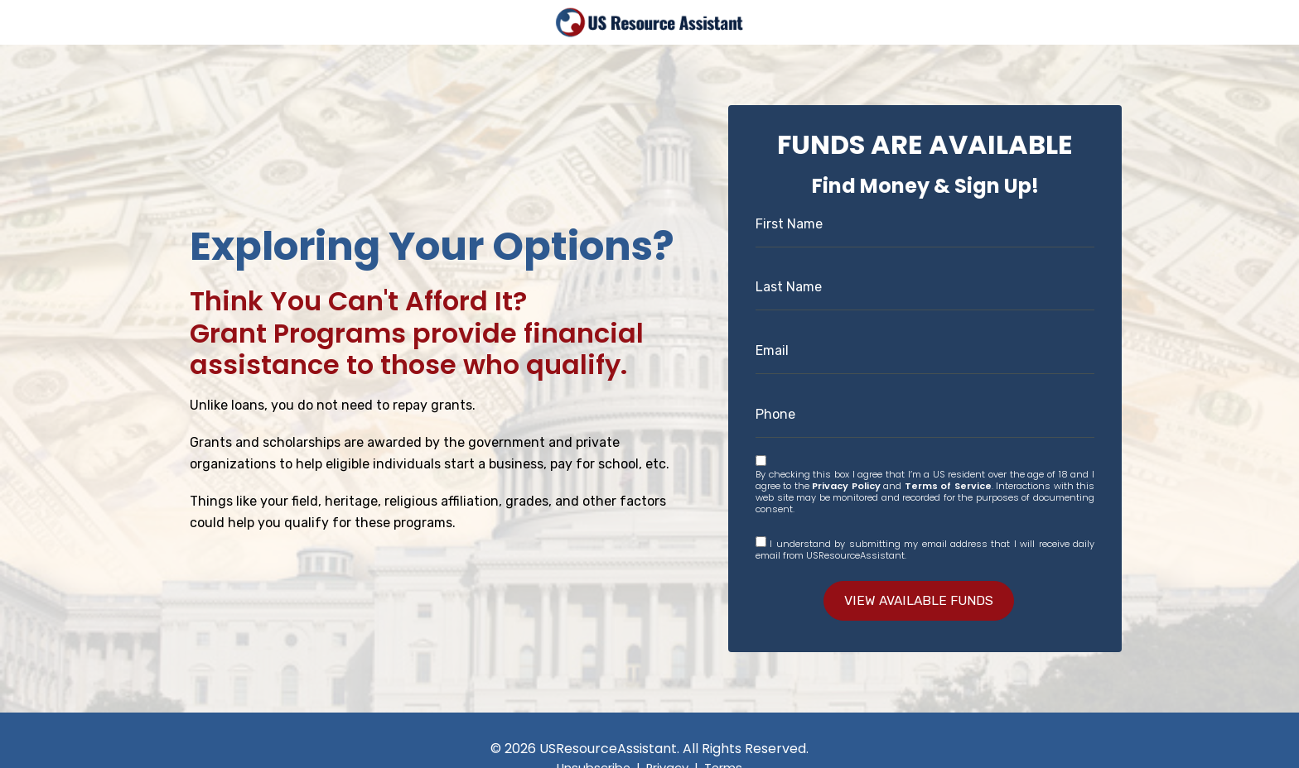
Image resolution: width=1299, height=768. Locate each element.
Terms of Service (948, 485)
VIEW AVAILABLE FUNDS (919, 600)
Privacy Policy (846, 485)
